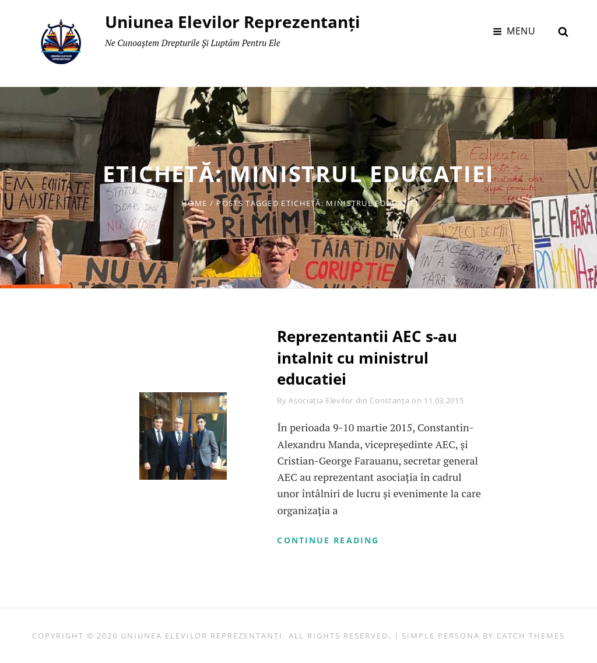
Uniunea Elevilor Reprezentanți (232, 22)
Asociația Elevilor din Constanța (349, 400)
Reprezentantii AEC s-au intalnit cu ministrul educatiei (367, 357)
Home (194, 203)
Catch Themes (531, 635)
